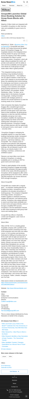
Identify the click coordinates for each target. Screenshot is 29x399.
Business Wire (19, 44)
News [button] (3, 5)
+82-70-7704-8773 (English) (15, 392)
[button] (24, 2)
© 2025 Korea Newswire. (14, 397)
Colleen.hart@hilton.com (8, 301)
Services (14, 380)
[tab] (14, 380)
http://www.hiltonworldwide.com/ (17, 288)
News (14, 383)
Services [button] (11, 5)
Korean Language (14, 394)
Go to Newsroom (5, 365)
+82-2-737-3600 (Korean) (15, 390)
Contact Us (14, 386)
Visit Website (14, 371)
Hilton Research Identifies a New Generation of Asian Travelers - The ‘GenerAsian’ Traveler (15, 338)
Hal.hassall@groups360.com (10, 310)
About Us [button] (19, 5)
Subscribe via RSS (6, 367)
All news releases (6, 349)
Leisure (4, 356)
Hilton (3, 36)
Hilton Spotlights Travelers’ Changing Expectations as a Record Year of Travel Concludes (13, 344)
